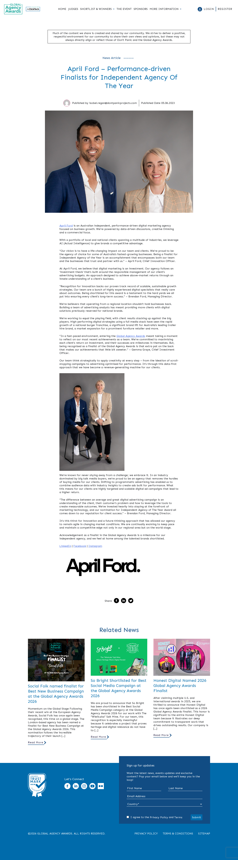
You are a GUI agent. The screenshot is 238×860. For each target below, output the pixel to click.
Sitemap (204, 833)
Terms (178, 817)
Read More (35, 742)
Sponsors (141, 9)
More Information (164, 9)
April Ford (66, 225)
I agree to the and (154, 817)
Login (209, 9)
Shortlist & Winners (96, 9)
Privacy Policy (159, 817)
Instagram (95, 546)
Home (62, 9)
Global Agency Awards (130, 336)
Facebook (79, 546)
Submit (196, 817)
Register (225, 9)
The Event (124, 9)
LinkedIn (65, 546)
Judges (73, 9)
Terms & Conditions (178, 833)
